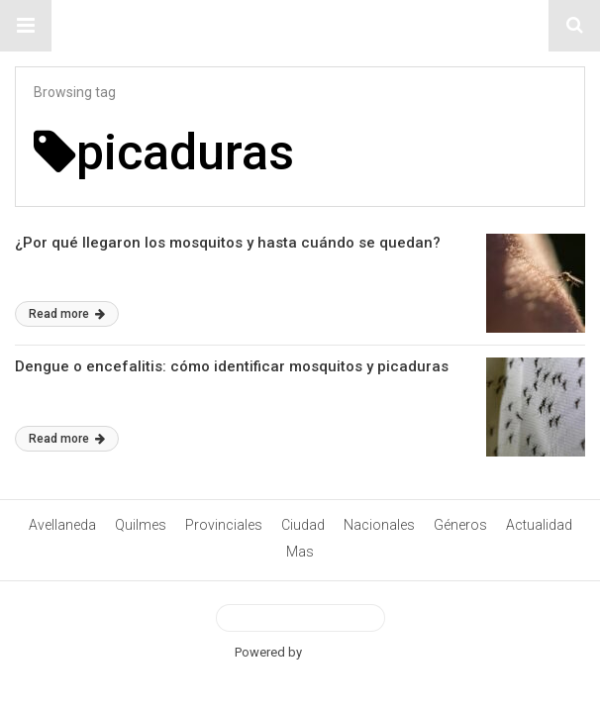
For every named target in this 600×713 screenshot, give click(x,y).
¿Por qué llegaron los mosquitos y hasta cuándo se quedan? (228, 243)
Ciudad (303, 525)
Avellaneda (62, 525)
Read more (67, 314)
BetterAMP (335, 652)
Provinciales (223, 525)
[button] (25, 25)
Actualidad (539, 525)
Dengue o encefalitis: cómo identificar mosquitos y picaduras (232, 366)
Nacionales (379, 525)
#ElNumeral (300, 26)
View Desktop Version (300, 618)
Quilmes (140, 525)
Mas (300, 552)
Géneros (460, 525)
